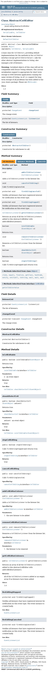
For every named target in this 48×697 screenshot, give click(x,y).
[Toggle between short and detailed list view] (3, 271)
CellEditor (20, 32)
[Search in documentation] (39, 11)
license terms (23, 3)
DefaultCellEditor (11, 39)
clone (4, 275)
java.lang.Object (8, 24)
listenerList (34, 119)
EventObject (27, 229)
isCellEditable (27, 226)
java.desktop (6, 11)
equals (11, 275)
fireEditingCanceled (30, 191)
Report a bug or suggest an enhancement (16, 649)
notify (5, 277)
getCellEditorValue (10, 288)
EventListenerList (19, 119)
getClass (29, 275)
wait (31, 277)
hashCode (38, 275)
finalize (20, 275)
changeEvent (34, 110)
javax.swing (18, 11)
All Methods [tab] (8, 162)
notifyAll (14, 277)
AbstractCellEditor (11, 15)
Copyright (4, 662)
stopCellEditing (28, 261)
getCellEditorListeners (31, 213)
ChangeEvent (17, 110)
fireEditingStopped (29, 202)
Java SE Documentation (9, 653)
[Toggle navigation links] (3, 7)
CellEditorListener (30, 175)
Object (11, 47)
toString (23, 277)
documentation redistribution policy (13, 667)
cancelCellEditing (29, 183)
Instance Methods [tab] (26, 162)
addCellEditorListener (31, 172)
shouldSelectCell (28, 250)
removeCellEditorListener (32, 237)
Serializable (8, 32)
